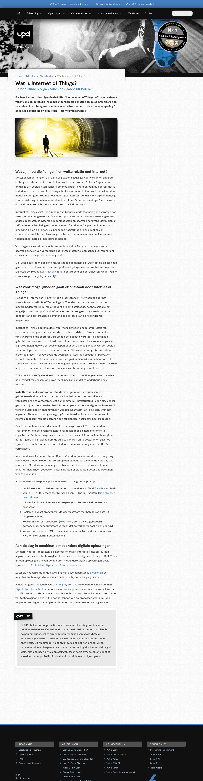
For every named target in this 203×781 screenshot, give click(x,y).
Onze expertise (81, 13)
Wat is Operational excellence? (120, 772)
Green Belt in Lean (71, 777)
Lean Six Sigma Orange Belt (75, 750)
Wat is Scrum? (112, 768)
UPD (17, 775)
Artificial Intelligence (43, 565)
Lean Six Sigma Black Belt (74, 763)
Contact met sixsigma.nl (30, 763)
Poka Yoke (66, 521)
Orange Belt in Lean (72, 772)
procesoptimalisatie (74, 589)
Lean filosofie (48, 271)
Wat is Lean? (112, 750)
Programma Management (162, 750)
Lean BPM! (155, 759)
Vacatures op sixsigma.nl (30, 750)
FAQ (21, 759)
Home (18, 76)
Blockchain (96, 572)
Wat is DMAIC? (113, 763)
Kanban (101, 488)
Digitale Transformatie (28, 589)
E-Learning (34, 13)
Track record (156, 768)
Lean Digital (59, 584)
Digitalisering (46, 76)
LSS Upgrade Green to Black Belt (78, 759)
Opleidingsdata (26, 754)
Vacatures (133, 13)
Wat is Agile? (112, 759)
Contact (149, 13)
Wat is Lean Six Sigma (116, 754)
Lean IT (153, 763)
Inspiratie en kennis (109, 13)
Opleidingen (56, 13)
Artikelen (30, 76)
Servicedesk (155, 754)
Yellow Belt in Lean (71, 768)
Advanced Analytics (71, 565)
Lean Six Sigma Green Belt (75, 754)
